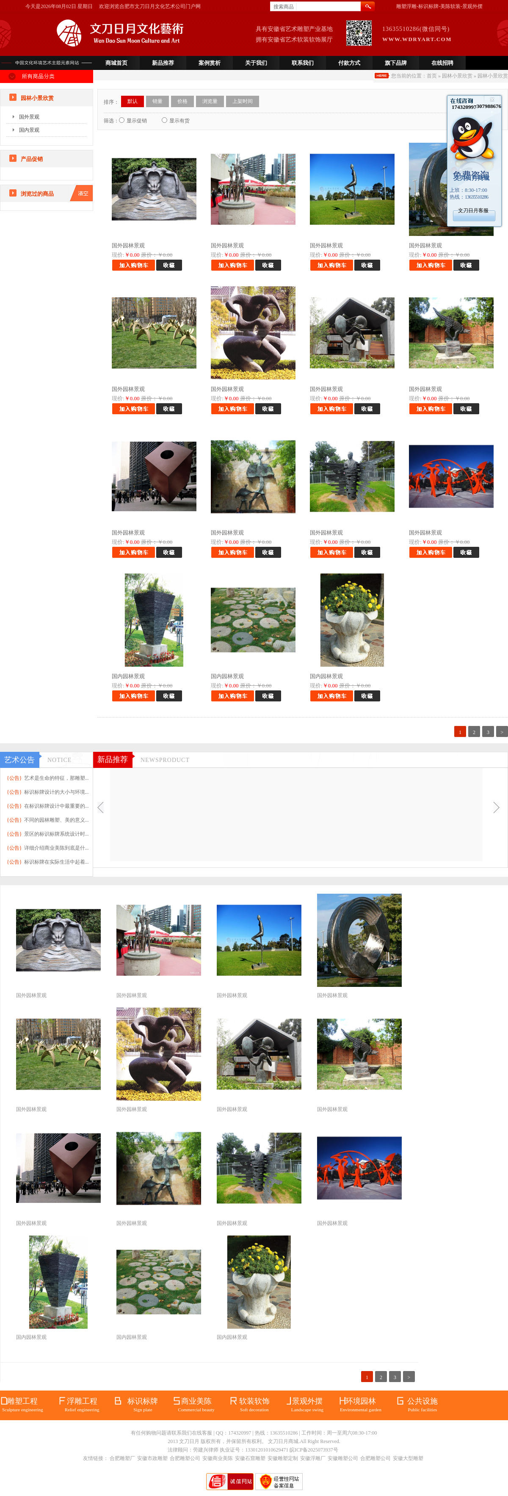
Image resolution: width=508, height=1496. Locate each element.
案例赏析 (210, 63)
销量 (157, 101)
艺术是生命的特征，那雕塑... (56, 778)
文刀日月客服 (473, 210)
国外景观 (29, 117)
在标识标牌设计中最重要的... (56, 806)
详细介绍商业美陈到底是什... (56, 848)
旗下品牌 (396, 63)
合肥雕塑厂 (122, 1458)
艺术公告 (19, 760)
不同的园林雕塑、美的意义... (56, 820)
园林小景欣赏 (457, 76)
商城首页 (116, 63)
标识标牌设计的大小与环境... (56, 792)
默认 (132, 101)
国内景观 (29, 130)
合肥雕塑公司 (185, 1458)
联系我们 (303, 63)
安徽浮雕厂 (313, 1458)
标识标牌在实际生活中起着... (56, 862)
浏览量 (210, 101)
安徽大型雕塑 (408, 1458)
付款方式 (349, 63)
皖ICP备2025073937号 (314, 1450)
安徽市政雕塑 (152, 1458)
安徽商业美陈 (217, 1458)
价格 (182, 101)
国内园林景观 (128, 676)
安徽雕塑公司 (343, 1458)
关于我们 (256, 63)
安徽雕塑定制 (283, 1458)
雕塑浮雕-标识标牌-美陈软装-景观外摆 (439, 6)
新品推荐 (163, 63)
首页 (432, 76)
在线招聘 (442, 63)
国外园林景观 (128, 245)
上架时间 (242, 101)
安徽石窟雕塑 (250, 1458)
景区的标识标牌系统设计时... (56, 834)
